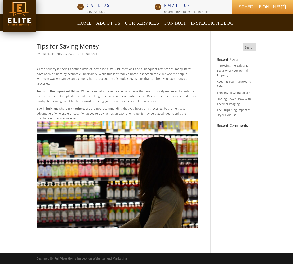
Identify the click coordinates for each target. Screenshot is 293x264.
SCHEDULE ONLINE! (259, 6)
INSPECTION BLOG (212, 22)
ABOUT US (108, 22)
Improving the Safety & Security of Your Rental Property (232, 70)
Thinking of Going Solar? (233, 93)
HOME (84, 22)
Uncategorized (87, 54)
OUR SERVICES (142, 22)
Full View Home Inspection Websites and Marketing (90, 258)
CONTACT (174, 22)
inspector (47, 54)
